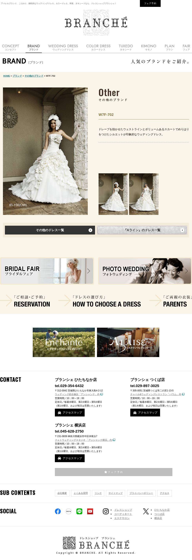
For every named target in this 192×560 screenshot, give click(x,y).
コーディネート (123, 514)
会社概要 (62, 493)
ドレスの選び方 (99, 301)
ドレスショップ (123, 509)
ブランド (17, 76)
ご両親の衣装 (170, 301)
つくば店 (159, 514)
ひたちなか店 (162, 509)
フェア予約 (150, 3)
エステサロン (122, 518)
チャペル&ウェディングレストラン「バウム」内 (155, 394)
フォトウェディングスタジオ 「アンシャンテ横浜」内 (83, 440)
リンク (98, 493)
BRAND (33, 47)
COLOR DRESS (98, 47)
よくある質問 (81, 493)
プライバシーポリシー (141, 493)
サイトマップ (116, 493)
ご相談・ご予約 (25, 301)
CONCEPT (10, 47)
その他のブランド (33, 76)
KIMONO (148, 47)
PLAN (169, 47)
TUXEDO (126, 47)
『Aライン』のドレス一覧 (142, 230)
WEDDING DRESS (63, 47)
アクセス (164, 493)
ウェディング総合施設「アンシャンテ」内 (77, 394)
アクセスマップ (72, 412)
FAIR (186, 47)
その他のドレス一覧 (50, 230)
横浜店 (158, 518)
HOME (6, 76)
